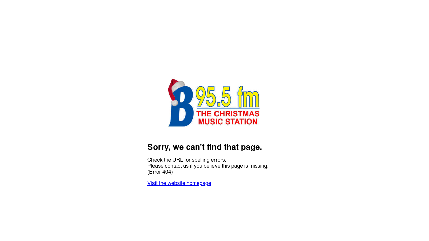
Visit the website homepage (179, 183)
